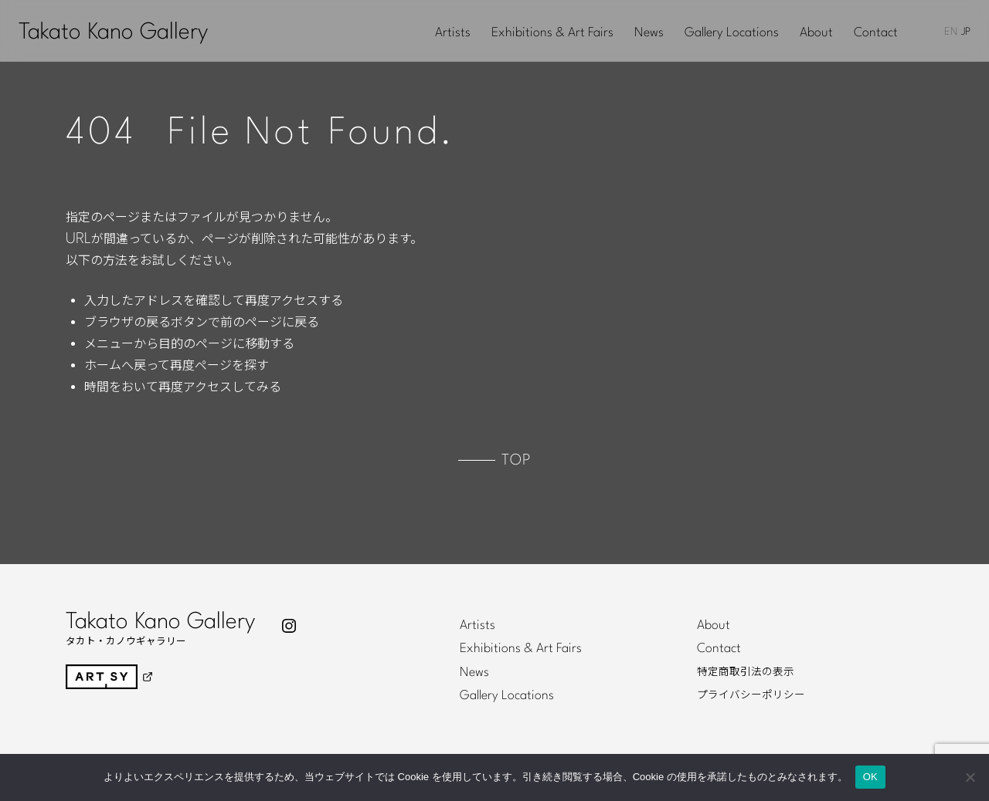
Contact (876, 33)
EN (950, 32)
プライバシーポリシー (751, 695)
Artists (453, 33)
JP (965, 32)
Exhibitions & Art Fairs (552, 33)
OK (870, 776)
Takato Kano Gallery (113, 33)
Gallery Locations (732, 33)
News (649, 33)
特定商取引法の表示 (745, 672)
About (816, 33)
